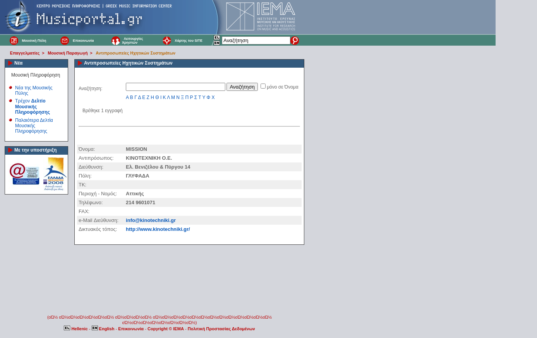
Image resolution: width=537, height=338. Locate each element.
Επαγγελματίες (25, 53)
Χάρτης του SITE (188, 41)
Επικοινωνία (83, 41)
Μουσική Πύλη (34, 41)
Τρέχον (32, 106)
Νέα (18, 63)
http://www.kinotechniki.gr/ (158, 229)
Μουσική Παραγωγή (67, 53)
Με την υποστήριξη (35, 150)
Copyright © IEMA (166, 328)
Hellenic (76, 328)
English (104, 328)
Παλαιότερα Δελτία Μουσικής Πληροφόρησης (34, 126)
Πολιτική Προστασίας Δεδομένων (221, 328)
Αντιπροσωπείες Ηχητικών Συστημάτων (135, 53)
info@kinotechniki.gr (151, 220)
